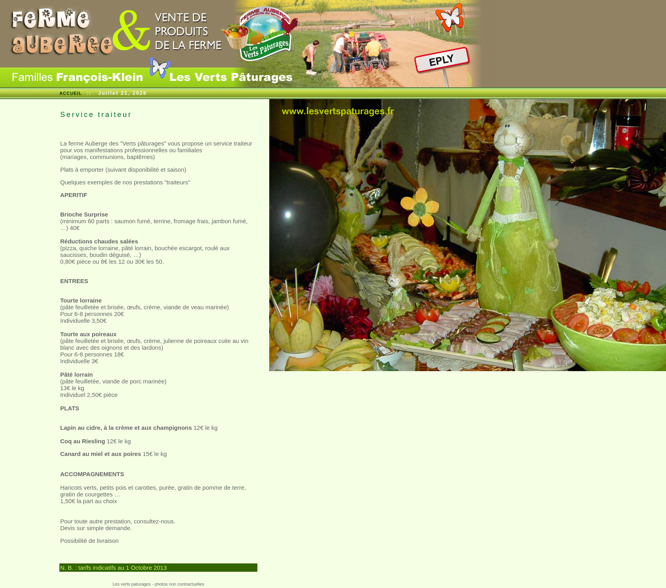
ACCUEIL (70, 93)
